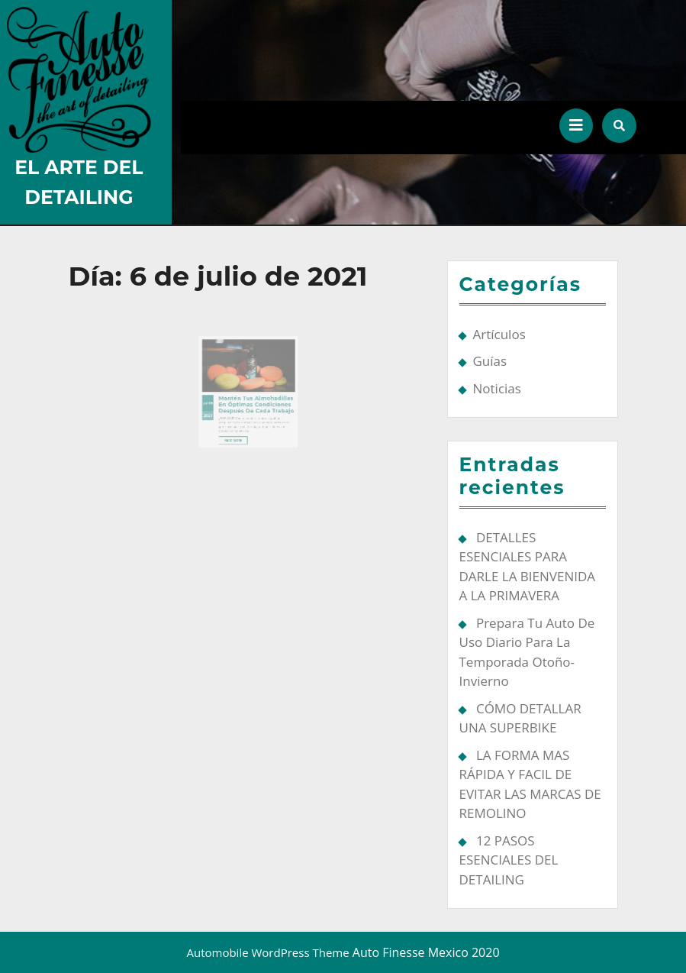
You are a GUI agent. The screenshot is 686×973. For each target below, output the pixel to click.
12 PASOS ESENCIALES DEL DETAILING (509, 860)
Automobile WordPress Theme (267, 952)
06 (218, 395)
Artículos (499, 334)
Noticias (497, 388)
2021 (214, 405)
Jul (212, 395)
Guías (490, 361)
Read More (237, 426)
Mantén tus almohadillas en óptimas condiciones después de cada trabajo (254, 396)
